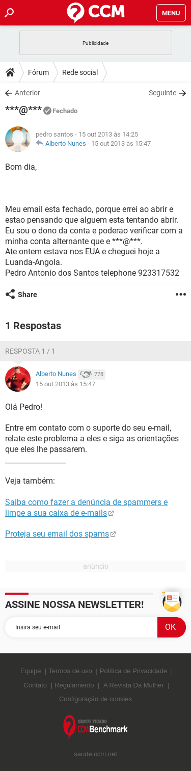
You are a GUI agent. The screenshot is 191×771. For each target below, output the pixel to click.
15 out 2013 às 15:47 (121, 143)
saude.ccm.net (95, 754)
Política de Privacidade (133, 671)
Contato (35, 685)
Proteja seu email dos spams (57, 534)
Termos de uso (70, 671)
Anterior (27, 93)
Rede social (80, 72)
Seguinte (162, 93)
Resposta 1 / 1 (30, 351)
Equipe (30, 671)
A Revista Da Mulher (133, 685)
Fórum (38, 72)
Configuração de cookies (95, 699)
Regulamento (74, 685)
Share (27, 294)
